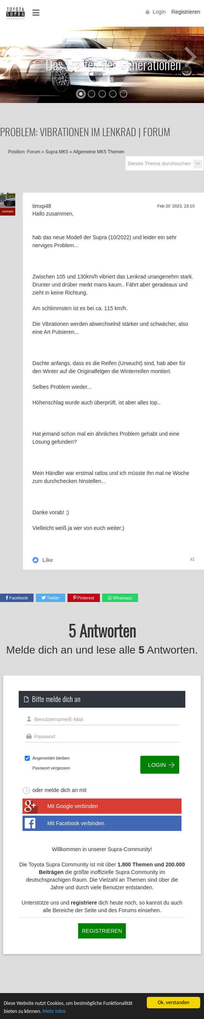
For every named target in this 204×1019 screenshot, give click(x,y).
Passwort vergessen (51, 768)
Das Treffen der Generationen (113, 64)
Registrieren (186, 12)
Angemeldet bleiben (50, 758)
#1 (192, 559)
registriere (84, 903)
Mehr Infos (53, 1011)
